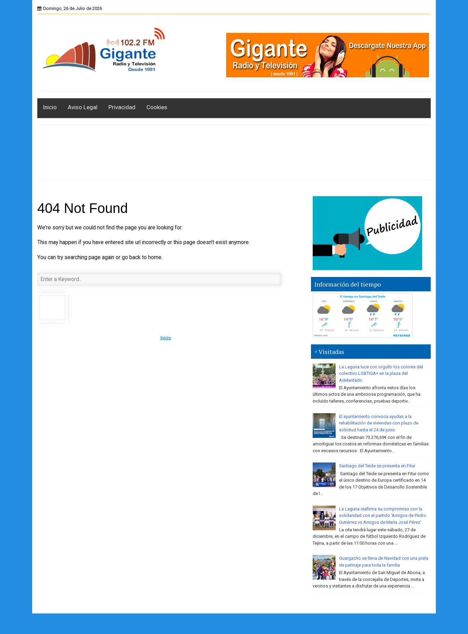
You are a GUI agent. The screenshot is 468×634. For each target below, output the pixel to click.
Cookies (156, 107)
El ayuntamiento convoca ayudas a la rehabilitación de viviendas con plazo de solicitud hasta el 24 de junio (378, 423)
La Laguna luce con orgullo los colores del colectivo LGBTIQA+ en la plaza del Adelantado (381, 373)
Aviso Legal (83, 107)
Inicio (50, 107)
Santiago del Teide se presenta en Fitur (377, 465)
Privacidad (121, 107)
